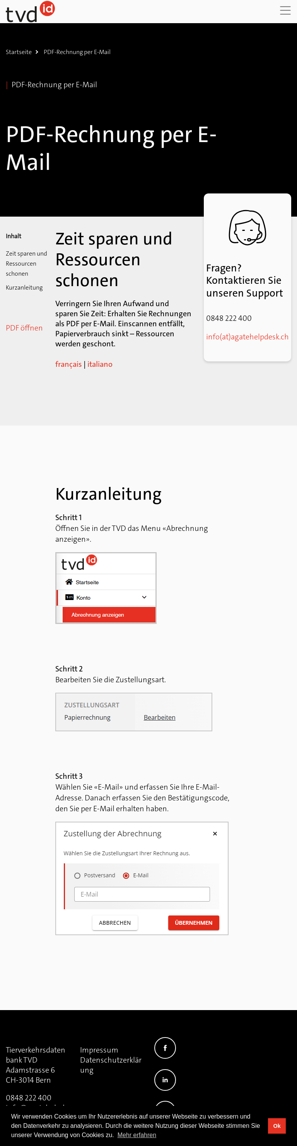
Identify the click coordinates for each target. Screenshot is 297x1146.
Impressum (99, 1050)
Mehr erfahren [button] (137, 1135)
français (68, 364)
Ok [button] (276, 1126)
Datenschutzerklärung (111, 1065)
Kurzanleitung (24, 287)
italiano (100, 364)
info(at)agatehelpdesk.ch (247, 337)
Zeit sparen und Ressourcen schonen (26, 263)
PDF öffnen (24, 328)
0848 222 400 (28, 1098)
